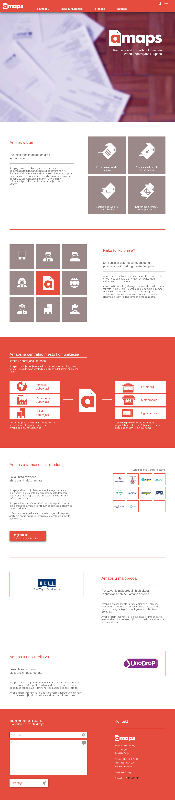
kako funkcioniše (72, 8)
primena (100, 8)
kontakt (122, 8)
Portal (166, 3)
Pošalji (17, 783)
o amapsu (43, 8)
